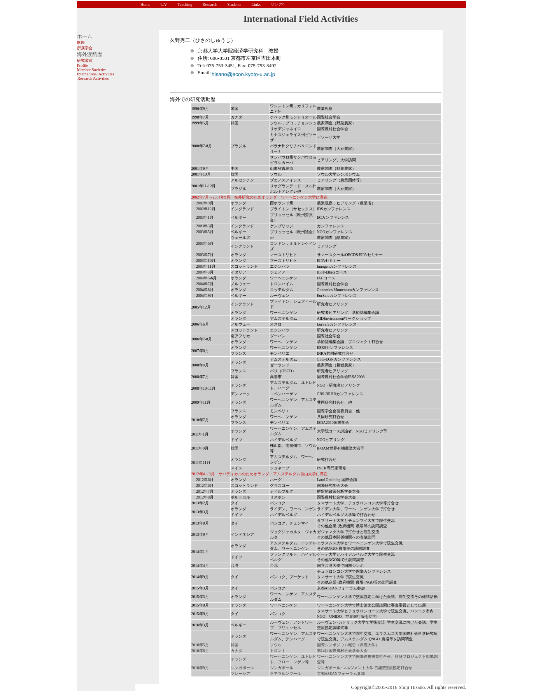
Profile (82, 65)
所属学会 (85, 48)
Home (145, 4)
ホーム (84, 36)
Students (234, 4)
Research (209, 4)
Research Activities (93, 78)
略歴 (81, 42)
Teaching (184, 4)
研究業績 (85, 60)
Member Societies (91, 70)
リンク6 (277, 4)
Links (256, 4)
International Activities (95, 74)
